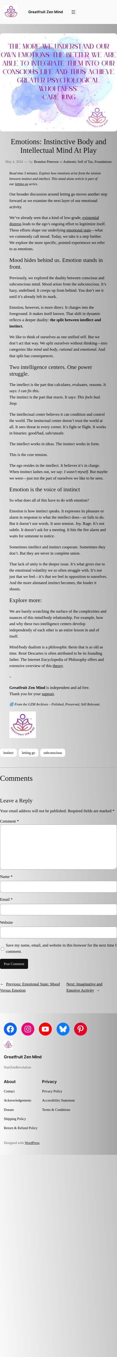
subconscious (53, 753)
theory (58, 666)
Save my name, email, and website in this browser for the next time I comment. (61, 948)
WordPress (32, 1143)
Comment (9, 821)
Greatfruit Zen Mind (45, 12)
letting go (21, 184)
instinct (8, 753)
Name (6, 876)
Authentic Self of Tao (78, 162)
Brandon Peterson (46, 162)
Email (6, 899)
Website (6, 922)
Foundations (103, 162)
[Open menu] (73, 12)
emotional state (78, 230)
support (48, 694)
